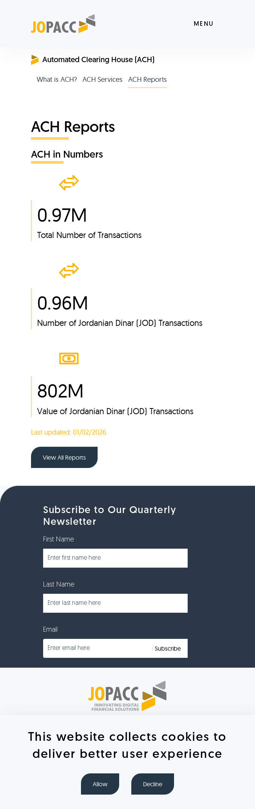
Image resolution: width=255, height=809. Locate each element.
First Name (58, 539)
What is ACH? (57, 79)
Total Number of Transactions (89, 235)
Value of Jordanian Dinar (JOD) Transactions (115, 411)
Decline (152, 784)
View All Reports (64, 457)
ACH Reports (147, 79)
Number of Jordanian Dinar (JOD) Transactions (119, 323)
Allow (100, 784)
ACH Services (102, 79)
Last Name (59, 584)
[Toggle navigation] (209, 23)
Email (50, 630)
